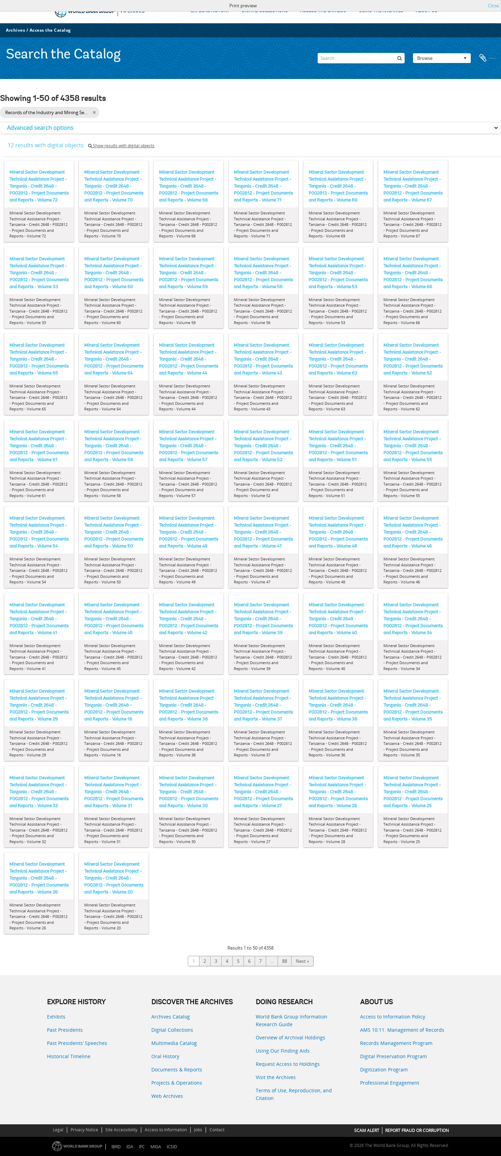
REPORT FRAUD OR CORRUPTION (417, 1130)
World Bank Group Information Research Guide (291, 1020)
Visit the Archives (276, 1077)
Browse (442, 58)
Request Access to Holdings (288, 1064)
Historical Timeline (68, 1056)
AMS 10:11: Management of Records (402, 1030)
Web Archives (167, 1096)
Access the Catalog (50, 30)
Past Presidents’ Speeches (77, 1043)
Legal (58, 1130)
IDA (129, 1147)
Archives (15, 30)
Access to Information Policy (392, 1016)
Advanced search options (40, 128)
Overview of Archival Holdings (290, 1037)
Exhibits (56, 1016)
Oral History (165, 1056)
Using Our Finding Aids (283, 1050)
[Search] (361, 58)
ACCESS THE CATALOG (323, 11)
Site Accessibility (121, 1130)
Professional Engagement (389, 1082)
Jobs (198, 1130)
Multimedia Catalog (174, 1043)
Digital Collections (172, 1030)
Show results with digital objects (121, 146)
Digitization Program (384, 1069)
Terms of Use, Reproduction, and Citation (294, 1094)
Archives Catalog (170, 1016)
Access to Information (166, 1130)
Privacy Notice (84, 1130)
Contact (216, 1130)
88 (284, 961)
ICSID (172, 1147)
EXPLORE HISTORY (210, 11)
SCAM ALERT (366, 1130)
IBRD (116, 1147)
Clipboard (487, 58)
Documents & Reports (176, 1069)
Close (493, 5)
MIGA (155, 1147)
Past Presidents (65, 1030)
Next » (302, 961)
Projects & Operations (176, 1082)
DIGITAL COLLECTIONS (265, 11)
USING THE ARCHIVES (381, 11)
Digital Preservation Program (393, 1056)
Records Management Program (396, 1043)
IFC (142, 1147)
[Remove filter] (94, 112)
